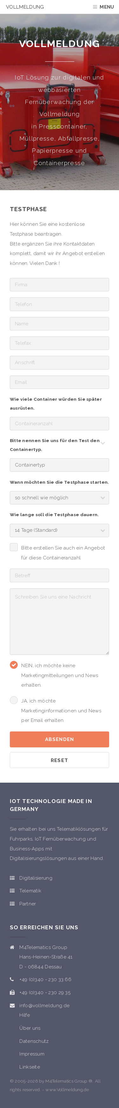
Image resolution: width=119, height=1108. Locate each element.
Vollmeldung (25, 7)
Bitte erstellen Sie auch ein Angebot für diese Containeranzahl (63, 553)
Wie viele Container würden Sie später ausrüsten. (56, 404)
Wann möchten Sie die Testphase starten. (59, 482)
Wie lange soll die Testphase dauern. (54, 514)
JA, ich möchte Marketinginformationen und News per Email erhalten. (61, 710)
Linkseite (29, 1067)
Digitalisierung (35, 878)
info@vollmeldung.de (44, 1005)
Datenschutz (34, 1041)
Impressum (31, 1054)
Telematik (30, 891)
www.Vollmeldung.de (67, 1089)
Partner (27, 904)
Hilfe (24, 1015)
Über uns (29, 1028)
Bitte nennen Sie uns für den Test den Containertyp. (55, 445)
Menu (107, 7)
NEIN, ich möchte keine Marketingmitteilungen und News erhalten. (59, 675)
